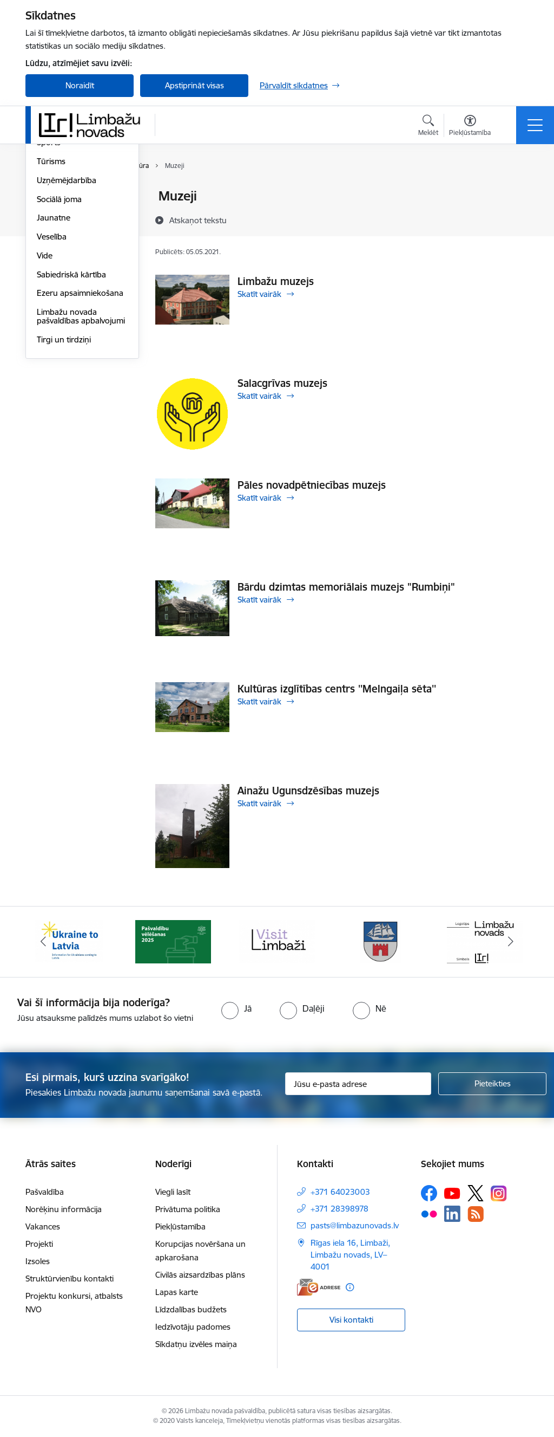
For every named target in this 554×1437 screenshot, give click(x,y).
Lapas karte (176, 1292)
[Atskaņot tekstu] (198, 219)
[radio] (236, 1008)
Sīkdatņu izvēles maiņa (196, 1344)
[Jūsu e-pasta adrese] (358, 1083)
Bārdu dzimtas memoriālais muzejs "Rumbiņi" (346, 586)
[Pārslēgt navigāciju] (535, 125)
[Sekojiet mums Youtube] (452, 1192)
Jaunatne (53, 347)
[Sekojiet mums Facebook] (429, 1193)
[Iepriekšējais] (43, 941)
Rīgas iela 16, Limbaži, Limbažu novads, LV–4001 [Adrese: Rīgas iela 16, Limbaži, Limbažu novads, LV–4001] (350, 1255)
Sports (49, 272)
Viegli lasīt (172, 1192)
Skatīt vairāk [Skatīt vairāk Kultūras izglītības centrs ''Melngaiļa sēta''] (259, 701)
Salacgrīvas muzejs (282, 383)
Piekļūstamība (180, 1226)
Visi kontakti (351, 1320)
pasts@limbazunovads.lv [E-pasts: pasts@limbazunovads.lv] (355, 1225)
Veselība (52, 366)
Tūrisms (51, 291)
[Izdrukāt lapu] (513, 191)
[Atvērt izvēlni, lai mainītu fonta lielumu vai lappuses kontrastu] (470, 127)
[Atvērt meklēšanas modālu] (428, 127)
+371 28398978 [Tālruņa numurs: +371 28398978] (339, 1208)
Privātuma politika (187, 1209)
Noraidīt (79, 85)
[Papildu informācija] (350, 1287)
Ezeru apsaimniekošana (80, 423)
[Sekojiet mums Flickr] (429, 1213)
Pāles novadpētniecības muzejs (312, 484)
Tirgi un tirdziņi (64, 469)
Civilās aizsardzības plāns (200, 1275)
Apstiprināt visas (194, 85)
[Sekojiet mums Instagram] (499, 1193)
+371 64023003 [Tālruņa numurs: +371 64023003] (340, 1192)
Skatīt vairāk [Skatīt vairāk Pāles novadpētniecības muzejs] (259, 498)
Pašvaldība (44, 1192)
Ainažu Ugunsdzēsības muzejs (308, 790)
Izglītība (50, 234)
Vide (44, 385)
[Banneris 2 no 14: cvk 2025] (173, 941)
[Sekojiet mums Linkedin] (452, 1214)
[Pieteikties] (492, 1083)
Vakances (42, 1226)
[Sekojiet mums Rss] (475, 1214)
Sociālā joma (59, 328)
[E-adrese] (318, 1287)
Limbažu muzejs (276, 281)
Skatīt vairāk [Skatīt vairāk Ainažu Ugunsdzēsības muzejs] (259, 803)
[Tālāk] (511, 941)
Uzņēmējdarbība (66, 310)
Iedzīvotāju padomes (192, 1327)
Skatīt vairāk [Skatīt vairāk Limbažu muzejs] (259, 294)
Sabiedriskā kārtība (71, 404)
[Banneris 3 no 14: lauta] (277, 941)
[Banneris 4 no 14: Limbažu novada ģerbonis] (380, 941)
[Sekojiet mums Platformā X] (475, 1193)
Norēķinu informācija (63, 1209)
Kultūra (50, 253)
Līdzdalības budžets (191, 1309)
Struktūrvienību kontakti (69, 1278)
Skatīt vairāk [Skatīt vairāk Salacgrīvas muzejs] (259, 396)
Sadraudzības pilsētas (76, 197)
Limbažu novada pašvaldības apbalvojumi (81, 445)
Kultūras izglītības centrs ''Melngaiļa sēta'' (337, 688)
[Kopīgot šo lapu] (513, 218)
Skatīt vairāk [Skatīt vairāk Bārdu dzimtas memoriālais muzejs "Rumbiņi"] (259, 599)
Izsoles (37, 1261)
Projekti (39, 1244)
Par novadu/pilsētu (72, 215)
